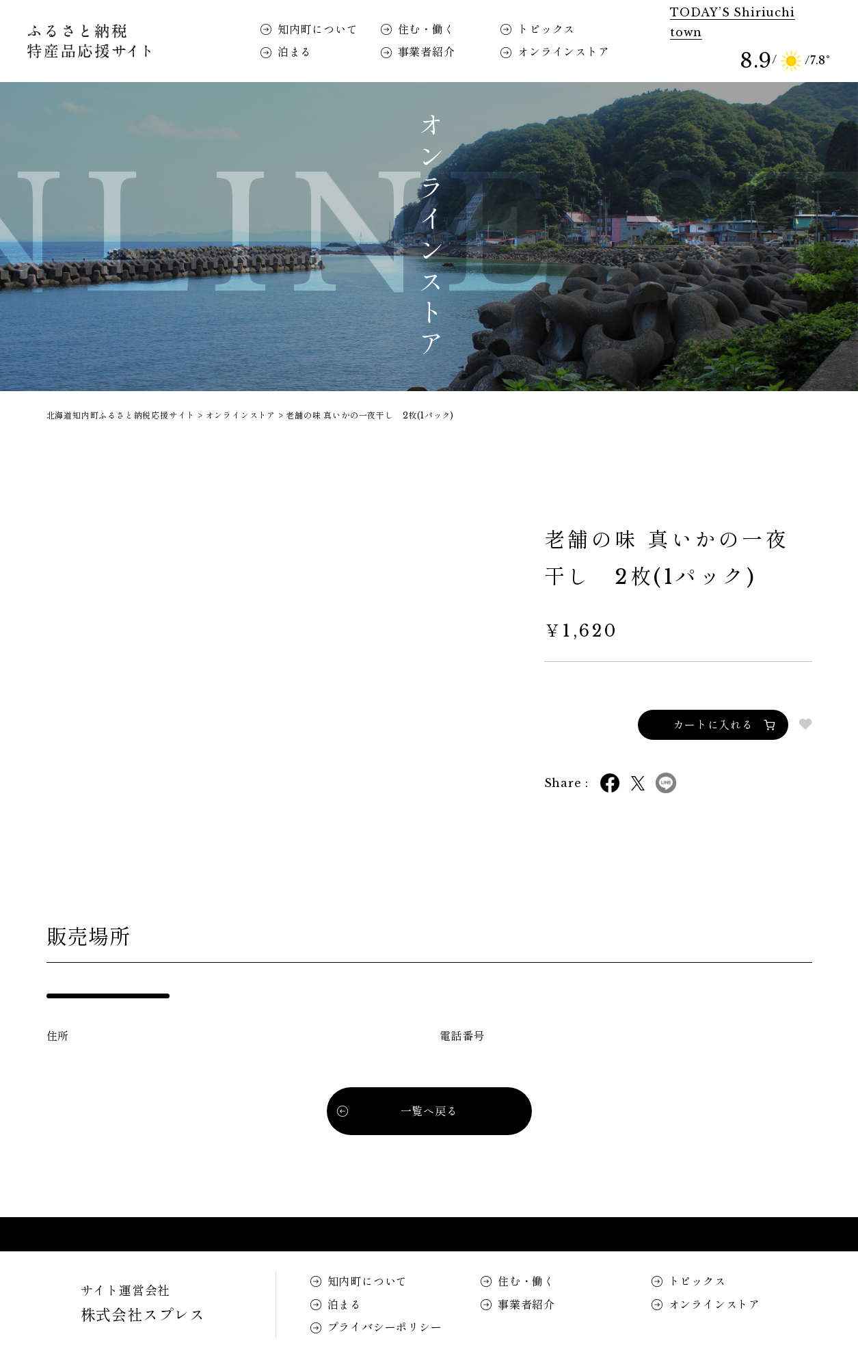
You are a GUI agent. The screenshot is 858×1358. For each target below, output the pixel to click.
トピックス (546, 29)
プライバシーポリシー (384, 1327)
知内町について (318, 29)
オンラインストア (563, 52)
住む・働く (426, 29)
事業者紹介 (426, 52)
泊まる (295, 52)
